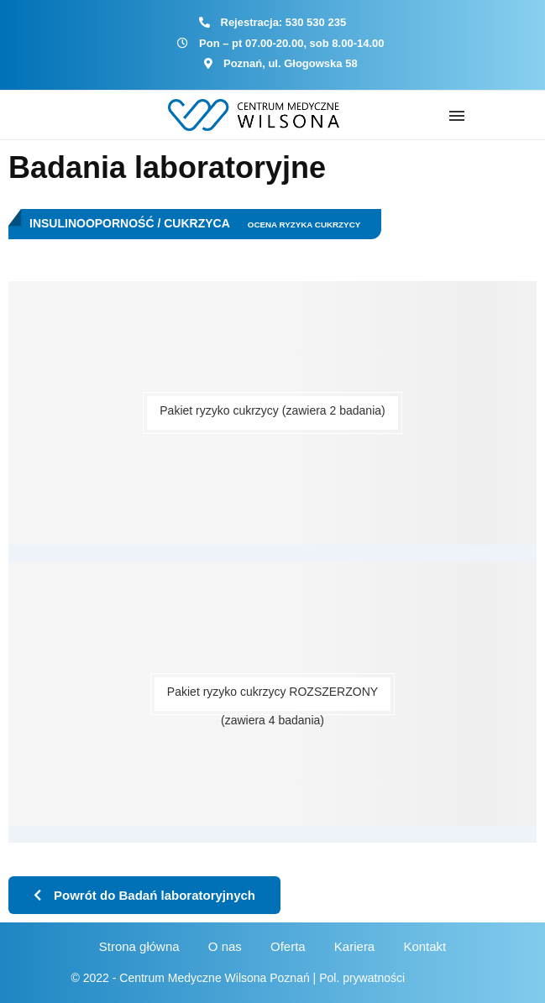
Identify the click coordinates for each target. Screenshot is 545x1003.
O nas (225, 946)
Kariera (354, 946)
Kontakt (424, 946)
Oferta (288, 946)
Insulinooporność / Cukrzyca (129, 223)
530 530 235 (316, 22)
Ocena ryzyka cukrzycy (304, 224)
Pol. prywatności (362, 978)
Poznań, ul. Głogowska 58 (290, 63)
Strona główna (139, 946)
